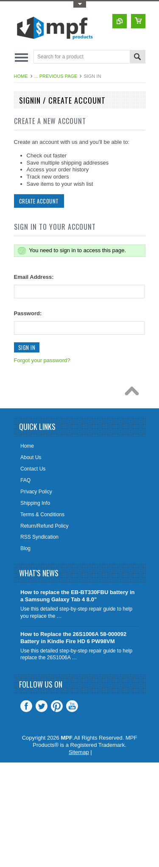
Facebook (26, 706)
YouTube (72, 706)
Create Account (39, 201)
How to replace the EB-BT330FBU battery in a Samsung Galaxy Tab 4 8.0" (77, 596)
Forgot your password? (42, 360)
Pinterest (57, 706)
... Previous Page (56, 76)
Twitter (41, 706)
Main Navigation (21, 57)
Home (21, 76)
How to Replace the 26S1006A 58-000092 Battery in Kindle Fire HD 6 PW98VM (73, 637)
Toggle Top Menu (79, 4)
